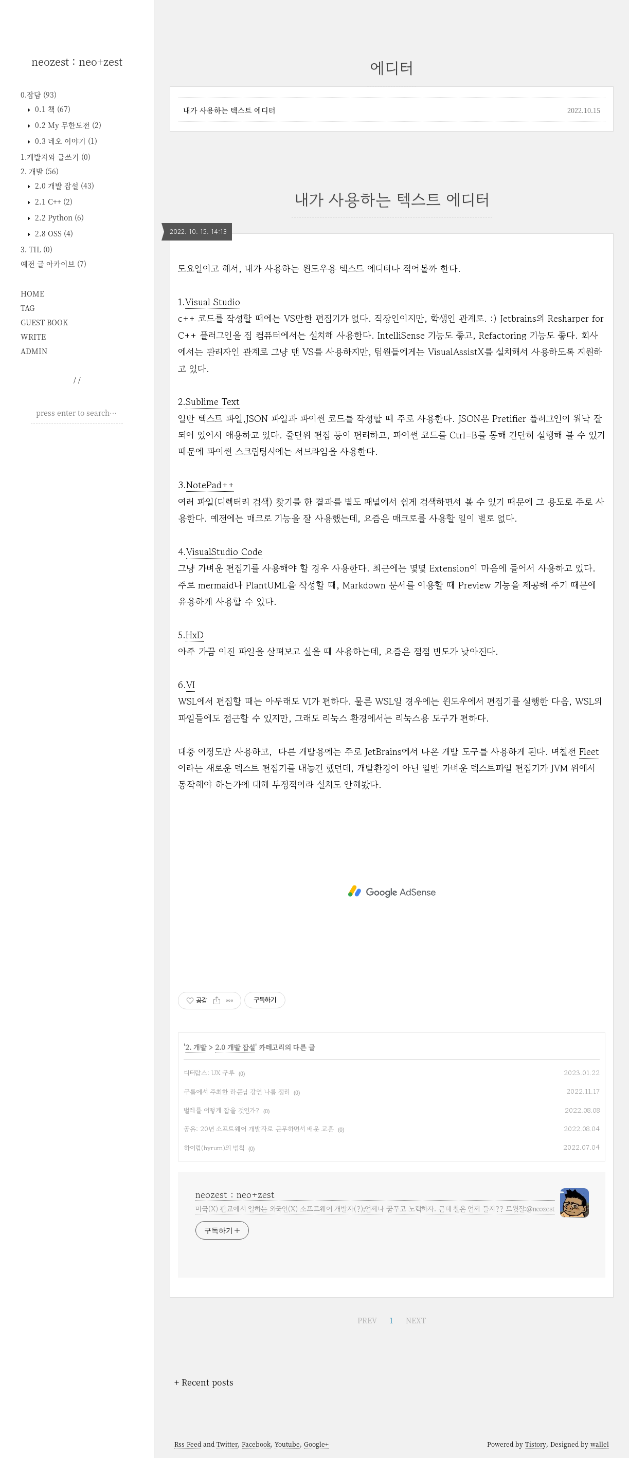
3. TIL (36, 249)
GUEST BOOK (44, 322)
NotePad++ (210, 484)
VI (190, 684)
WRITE (33, 336)
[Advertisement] (77, 588)
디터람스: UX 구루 (209, 1073)
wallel (599, 1443)
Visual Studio (212, 301)
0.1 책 (51, 109)
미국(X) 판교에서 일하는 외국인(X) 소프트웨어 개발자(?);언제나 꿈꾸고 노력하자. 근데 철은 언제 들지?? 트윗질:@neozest (375, 1209)
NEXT (416, 1320)
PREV (367, 1320)
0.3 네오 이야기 (65, 141)
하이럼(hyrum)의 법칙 (214, 1148)
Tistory (535, 1443)
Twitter (227, 1443)
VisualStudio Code (224, 551)
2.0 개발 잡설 (63, 185)
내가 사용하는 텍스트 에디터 (229, 110)
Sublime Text (213, 401)
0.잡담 (39, 94)
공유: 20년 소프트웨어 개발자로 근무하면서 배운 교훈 (259, 1129)
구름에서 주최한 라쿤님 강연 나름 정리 (237, 1092)
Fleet (589, 751)
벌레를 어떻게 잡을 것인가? (221, 1110)
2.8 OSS (53, 233)
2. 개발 (40, 171)
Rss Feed (187, 1443)
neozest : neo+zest (76, 61)
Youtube (287, 1443)
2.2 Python (58, 217)
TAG (27, 308)
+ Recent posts (203, 1382)
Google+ (316, 1443)
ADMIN (34, 351)
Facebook (256, 1443)
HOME (32, 293)
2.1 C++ (53, 201)
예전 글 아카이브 (53, 264)
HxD (195, 634)
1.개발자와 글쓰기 (56, 157)
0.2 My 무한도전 (67, 125)
